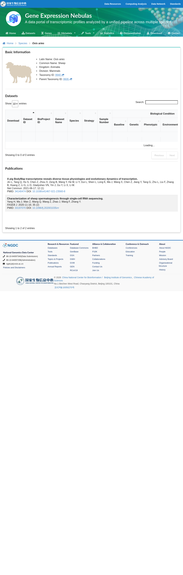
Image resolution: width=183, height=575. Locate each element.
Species (22, 43)
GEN (72, 256)
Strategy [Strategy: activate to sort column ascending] (89, 120)
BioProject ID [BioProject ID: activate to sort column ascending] (44, 121)
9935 (68, 79)
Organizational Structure (165, 254)
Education (130, 241)
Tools (50, 241)
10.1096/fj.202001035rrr (45, 198)
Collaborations (98, 249)
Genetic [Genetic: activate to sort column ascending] (134, 124)
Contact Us (97, 256)
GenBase (74, 241)
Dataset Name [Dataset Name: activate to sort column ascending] (59, 121)
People (162, 241)
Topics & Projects (55, 249)
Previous (159, 145)
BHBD (95, 238)
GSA (72, 245)
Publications (53, 253)
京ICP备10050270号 (64, 277)
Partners (96, 245)
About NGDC (165, 238)
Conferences (131, 238)
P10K (94, 241)
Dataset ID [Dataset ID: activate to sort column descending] (27, 121)
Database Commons (79, 238)
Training (129, 245)
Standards (52, 245)
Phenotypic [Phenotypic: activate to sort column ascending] (150, 124)
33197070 (20, 198)
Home (7, 43)
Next (172, 145)
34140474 (20, 181)
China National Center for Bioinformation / (82, 267)
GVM (72, 253)
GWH (72, 249)
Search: (157, 102)
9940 (59, 75)
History (162, 260)
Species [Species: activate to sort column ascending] (74, 120)
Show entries (16, 103)
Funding (96, 253)
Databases (52, 238)
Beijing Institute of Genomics (118, 267)
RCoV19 (74, 260)
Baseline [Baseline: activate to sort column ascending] (119, 124)
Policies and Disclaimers (14, 257)
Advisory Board (166, 249)
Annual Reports (55, 256)
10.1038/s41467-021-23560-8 (48, 181)
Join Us (95, 260)
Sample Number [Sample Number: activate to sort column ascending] (104, 121)
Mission (162, 245)
